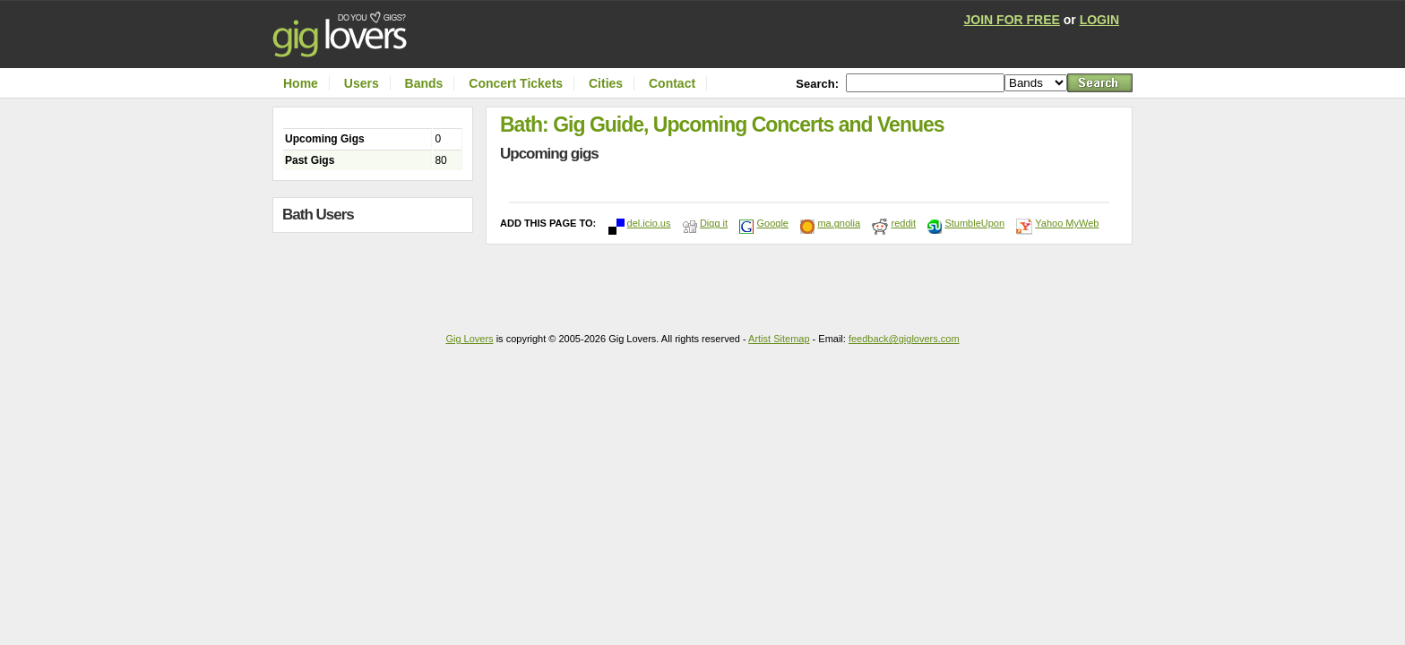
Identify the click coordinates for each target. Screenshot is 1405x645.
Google (772, 223)
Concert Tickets (516, 83)
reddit (903, 223)
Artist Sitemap (778, 338)
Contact (672, 83)
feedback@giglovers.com (904, 338)
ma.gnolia (838, 223)
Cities (606, 83)
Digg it (714, 223)
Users (361, 83)
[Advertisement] (377, 276)
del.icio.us (649, 223)
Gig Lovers (469, 338)
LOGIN (1099, 20)
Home (300, 83)
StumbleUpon (974, 223)
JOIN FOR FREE (1012, 20)
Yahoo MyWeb (1067, 223)
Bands (424, 83)
